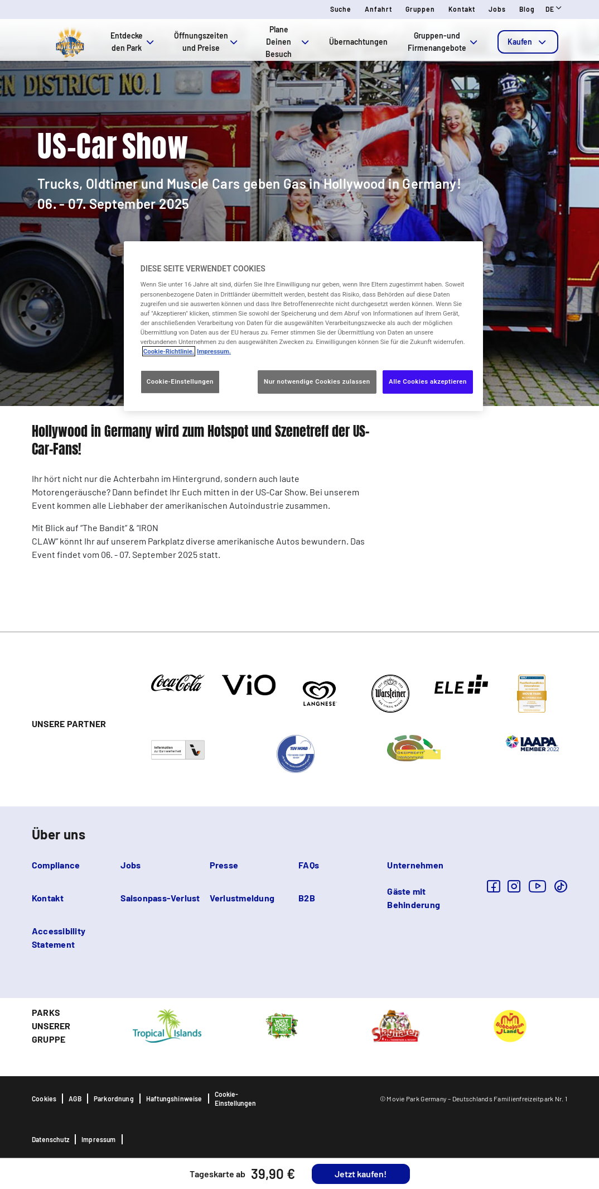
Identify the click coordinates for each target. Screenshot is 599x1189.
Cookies (44, 1098)
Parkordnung (114, 1098)
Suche (340, 9)
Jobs (497, 9)
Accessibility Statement (58, 937)
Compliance (56, 864)
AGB (75, 1098)
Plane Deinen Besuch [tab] (288, 42)
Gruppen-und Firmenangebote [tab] (444, 41)
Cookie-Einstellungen (235, 1098)
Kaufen (528, 42)
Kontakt (461, 9)
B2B (306, 897)
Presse (224, 864)
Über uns (58, 834)
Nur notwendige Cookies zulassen (317, 381)
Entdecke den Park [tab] (133, 41)
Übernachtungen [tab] (358, 41)
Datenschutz (50, 1139)
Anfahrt (378, 9)
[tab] (528, 42)
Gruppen (420, 9)
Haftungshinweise (174, 1098)
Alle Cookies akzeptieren (428, 381)
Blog (527, 9)
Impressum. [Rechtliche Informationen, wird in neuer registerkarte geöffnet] (214, 351)
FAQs (308, 864)
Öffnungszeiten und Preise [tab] (207, 41)
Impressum (98, 1139)
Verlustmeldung (242, 897)
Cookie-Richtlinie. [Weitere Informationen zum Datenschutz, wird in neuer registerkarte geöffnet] (168, 351)
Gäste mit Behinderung (413, 898)
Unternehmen (415, 864)
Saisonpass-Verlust (160, 897)
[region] (303, 326)
